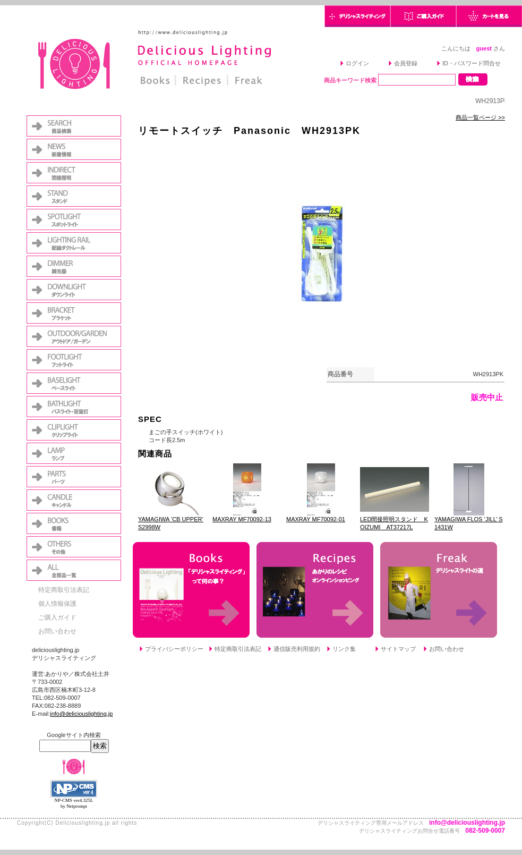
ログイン (357, 63)
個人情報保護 (57, 603)
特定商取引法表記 (63, 590)
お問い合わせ (57, 631)
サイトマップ (398, 649)
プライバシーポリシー (174, 649)
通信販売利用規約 (296, 649)
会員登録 (405, 63)
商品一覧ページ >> (480, 117)
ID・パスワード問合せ (471, 63)
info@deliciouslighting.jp (81, 713)
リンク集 (344, 649)
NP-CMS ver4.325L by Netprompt (73, 803)
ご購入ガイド (57, 617)
